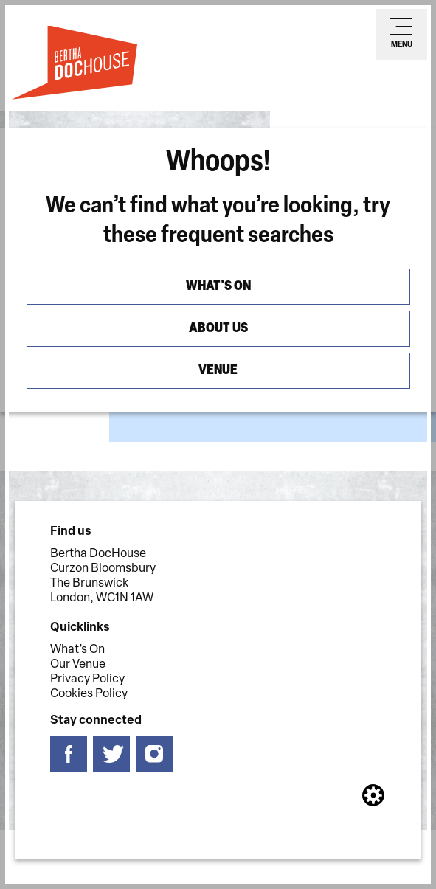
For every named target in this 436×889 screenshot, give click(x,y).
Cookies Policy (89, 694)
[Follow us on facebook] (68, 754)
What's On (218, 287)
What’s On (77, 650)
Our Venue (77, 665)
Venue (218, 371)
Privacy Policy (87, 679)
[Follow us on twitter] (111, 754)
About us (218, 329)
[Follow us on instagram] (154, 754)
